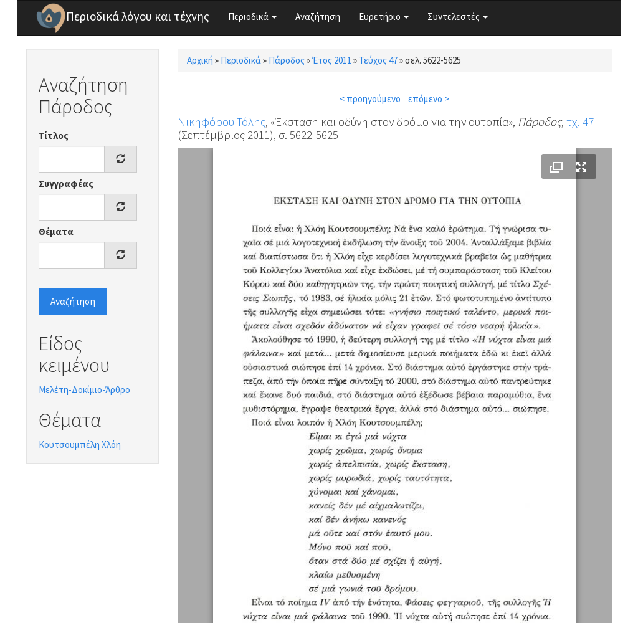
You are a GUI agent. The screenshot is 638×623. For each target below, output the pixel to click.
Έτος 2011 (331, 60)
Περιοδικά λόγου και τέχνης (137, 16)
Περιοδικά (252, 16)
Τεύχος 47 (378, 60)
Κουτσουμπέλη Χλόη (80, 444)
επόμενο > (428, 99)
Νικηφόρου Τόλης (221, 121)
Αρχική (200, 60)
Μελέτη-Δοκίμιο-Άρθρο (84, 390)
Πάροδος (287, 60)
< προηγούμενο (370, 99)
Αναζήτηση (317, 16)
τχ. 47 (580, 121)
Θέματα (56, 231)
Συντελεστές (457, 16)
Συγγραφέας (66, 183)
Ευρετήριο (384, 16)
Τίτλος (54, 135)
